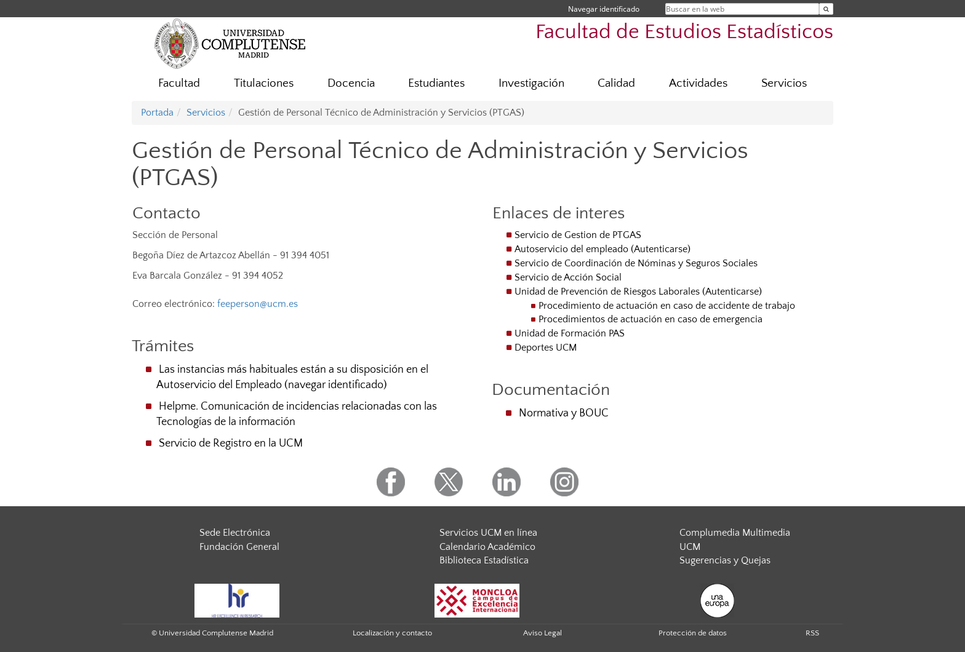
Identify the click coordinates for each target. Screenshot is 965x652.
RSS (812, 633)
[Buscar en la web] (826, 9)
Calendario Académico (487, 546)
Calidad (616, 83)
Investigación (531, 83)
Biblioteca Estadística (484, 560)
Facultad (179, 83)
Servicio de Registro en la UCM (231, 443)
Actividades (698, 83)
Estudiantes (436, 83)
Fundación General (239, 546)
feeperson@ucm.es (257, 303)
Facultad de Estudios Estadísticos (684, 32)
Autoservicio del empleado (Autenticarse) (603, 249)
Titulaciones (264, 83)
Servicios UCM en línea (488, 532)
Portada (157, 112)
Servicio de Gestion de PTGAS (578, 235)
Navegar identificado (603, 9)
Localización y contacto (392, 633)
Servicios (784, 83)
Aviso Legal (542, 633)
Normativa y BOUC (564, 413)
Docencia (351, 83)
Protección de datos (693, 633)
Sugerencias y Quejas (725, 560)
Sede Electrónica (234, 532)
